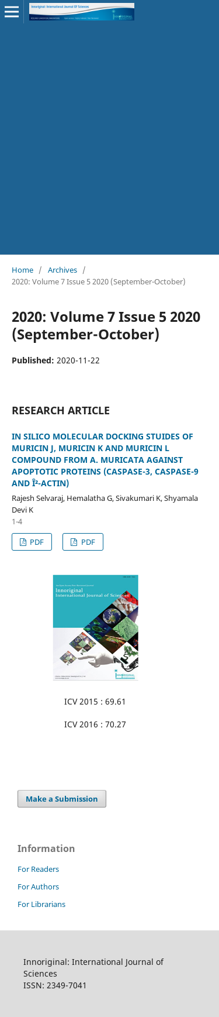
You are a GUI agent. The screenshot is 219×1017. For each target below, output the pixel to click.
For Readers (38, 869)
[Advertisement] (109, 139)
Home (22, 269)
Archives (62, 269)
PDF (36, 542)
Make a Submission (62, 798)
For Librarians (41, 904)
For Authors (38, 886)
